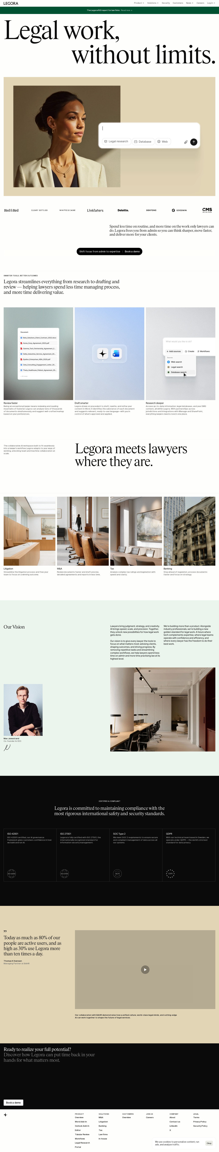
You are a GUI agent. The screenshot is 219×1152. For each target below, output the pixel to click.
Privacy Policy (199, 1122)
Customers (178, 3)
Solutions (151, 3)
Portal (78, 1147)
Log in (210, 3)
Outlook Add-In (82, 1126)
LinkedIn (173, 1126)
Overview (79, 1117)
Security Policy (200, 1126)
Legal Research (82, 1143)
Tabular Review (82, 1134)
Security (166, 3)
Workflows (80, 1139)
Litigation (103, 1122)
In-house (103, 1139)
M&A (101, 1117)
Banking (102, 1126)
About (172, 1117)
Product (138, 3)
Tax (100, 1130)
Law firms (103, 1134)
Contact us (175, 1122)
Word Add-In (81, 1122)
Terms (196, 1117)
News (188, 3)
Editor (78, 1130)
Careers (200, 3)
